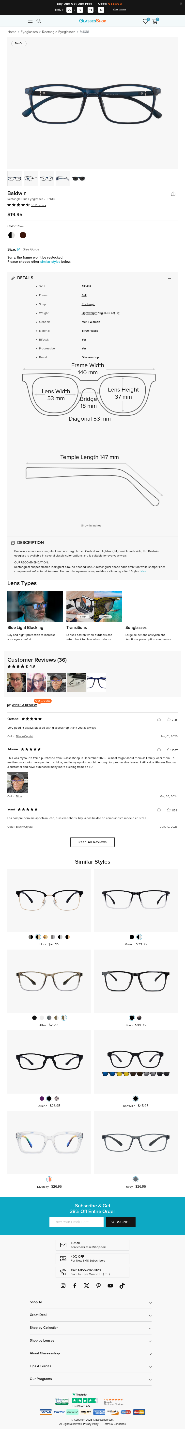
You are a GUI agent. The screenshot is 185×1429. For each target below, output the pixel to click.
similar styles (50, 261)
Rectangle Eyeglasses (59, 32)
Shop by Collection (44, 1328)
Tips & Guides (40, 1366)
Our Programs (41, 1379)
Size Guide (31, 249)
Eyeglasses (29, 32)
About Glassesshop (45, 1353)
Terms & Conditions (114, 1424)
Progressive (47, 348)
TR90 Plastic (90, 330)
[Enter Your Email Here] (76, 1222)
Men (85, 322)
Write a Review (24, 705)
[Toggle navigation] (30, 21)
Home (11, 32)
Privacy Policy (90, 1424)
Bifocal (43, 339)
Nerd (143, 571)
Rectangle (88, 304)
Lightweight (89, 313)
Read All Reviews (92, 842)
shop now (119, 9)
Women (95, 322)
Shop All (36, 1302)
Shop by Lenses (42, 1340)
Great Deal (38, 1315)
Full (84, 295)
